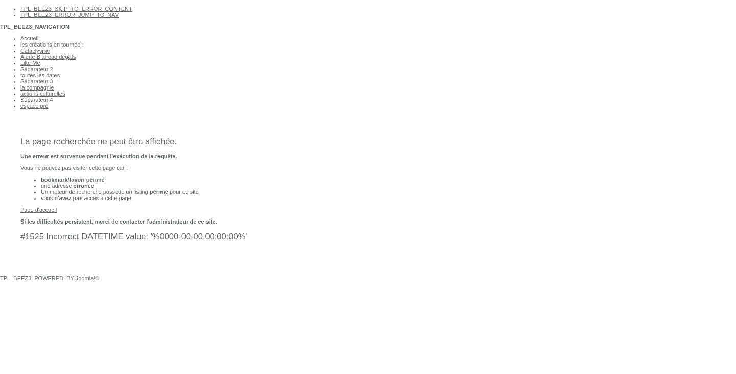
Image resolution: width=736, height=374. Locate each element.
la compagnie (37, 87)
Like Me (30, 63)
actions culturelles (42, 94)
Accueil (29, 38)
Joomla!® (88, 278)
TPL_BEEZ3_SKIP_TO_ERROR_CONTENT (76, 9)
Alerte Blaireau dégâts (48, 57)
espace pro (34, 106)
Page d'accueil (38, 210)
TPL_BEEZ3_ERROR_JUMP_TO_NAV (69, 15)
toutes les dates (40, 75)
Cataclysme (35, 51)
